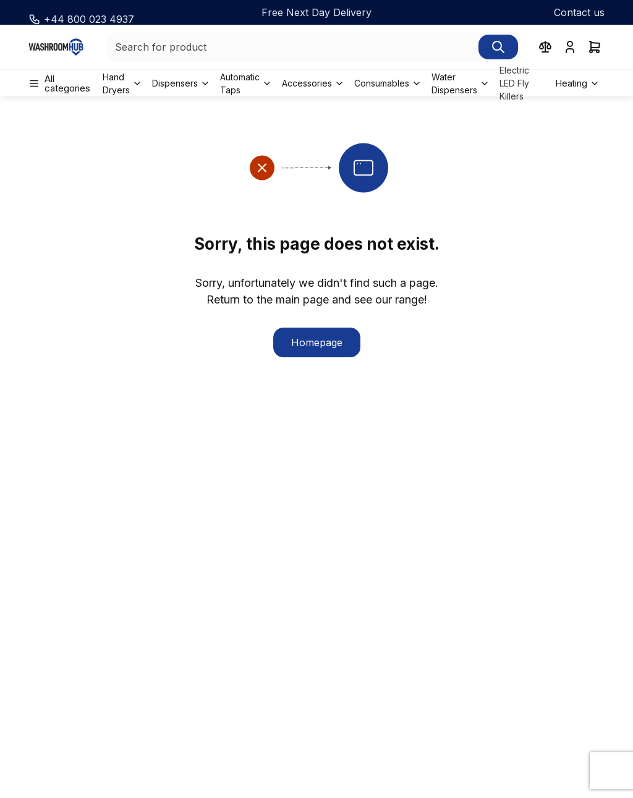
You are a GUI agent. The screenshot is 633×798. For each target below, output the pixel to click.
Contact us (579, 12)
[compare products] (545, 47)
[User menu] (570, 47)
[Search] (498, 47)
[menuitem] (63, 83)
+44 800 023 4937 (89, 19)
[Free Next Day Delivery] (316, 12)
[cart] (594, 47)
